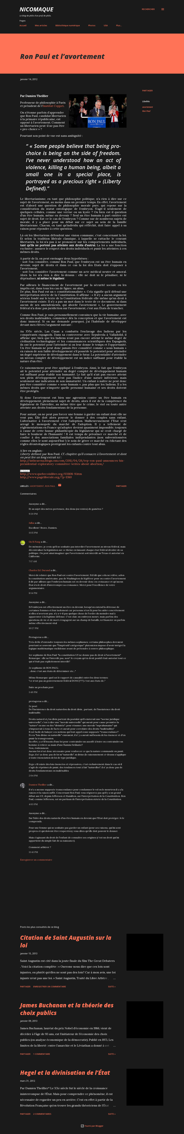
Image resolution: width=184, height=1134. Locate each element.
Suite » (112, 986)
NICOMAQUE (36, 9)
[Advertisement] (68, 889)
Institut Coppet (53, 106)
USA (106, 25)
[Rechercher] (148, 9)
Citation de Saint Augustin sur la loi (65, 941)
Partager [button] (147, 90)
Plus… (119, 25)
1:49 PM (33, 692)
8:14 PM (33, 593)
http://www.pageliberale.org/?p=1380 (46, 477)
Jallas (31, 522)
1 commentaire (41, 1054)
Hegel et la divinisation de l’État (65, 1073)
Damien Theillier (38, 784)
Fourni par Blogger (92, 1125)
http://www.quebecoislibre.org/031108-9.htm (51, 474)
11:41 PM (33, 852)
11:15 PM (33, 532)
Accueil (23, 25)
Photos (91, 25)
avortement (147, 107)
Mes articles (41, 25)
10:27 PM (33, 628)
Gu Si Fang (34, 541)
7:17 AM (33, 561)
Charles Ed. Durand (39, 570)
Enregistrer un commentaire (36, 859)
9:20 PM (33, 513)
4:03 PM (33, 804)
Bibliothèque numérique (67, 25)
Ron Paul (146, 111)
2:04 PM (33, 775)
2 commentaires (42, 1114)
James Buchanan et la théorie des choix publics (67, 1009)
